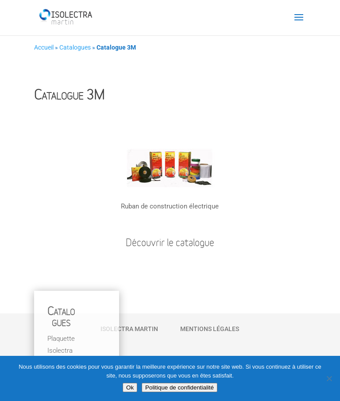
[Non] (329, 378)
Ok (130, 387)
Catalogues (75, 47)
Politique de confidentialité (179, 387)
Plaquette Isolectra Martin (61, 350)
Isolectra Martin (129, 328)
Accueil (44, 47)
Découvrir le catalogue (170, 243)
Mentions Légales (209, 328)
